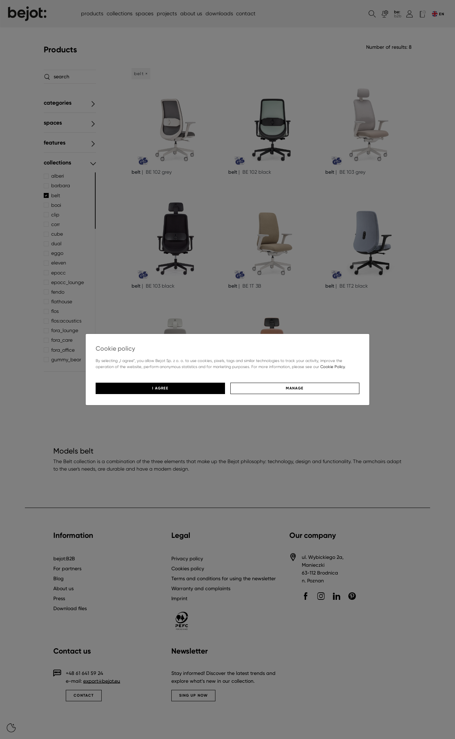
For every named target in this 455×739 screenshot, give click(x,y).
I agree (160, 388)
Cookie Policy (332, 367)
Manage (295, 388)
